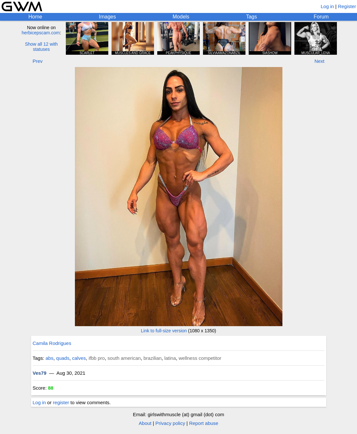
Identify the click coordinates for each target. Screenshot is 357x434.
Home (35, 16)
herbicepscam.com (41, 32)
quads (62, 358)
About (145, 423)
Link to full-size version (164, 330)
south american (124, 358)
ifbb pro (97, 358)
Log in (327, 6)
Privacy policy (170, 423)
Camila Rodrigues (52, 343)
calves (79, 358)
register (61, 402)
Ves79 (40, 373)
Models (181, 16)
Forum (321, 16)
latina (170, 358)
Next (320, 61)
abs (50, 358)
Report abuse (203, 423)
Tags (251, 16)
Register (347, 6)
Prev (38, 61)
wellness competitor (200, 358)
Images (107, 16)
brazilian (152, 358)
